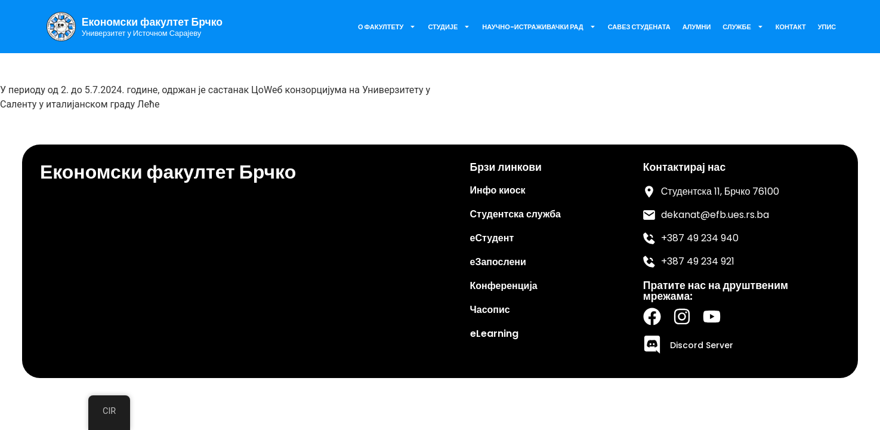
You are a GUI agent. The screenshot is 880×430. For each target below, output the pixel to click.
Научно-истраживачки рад (538, 26)
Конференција (504, 286)
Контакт (791, 27)
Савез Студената (639, 27)
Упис (827, 27)
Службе (742, 26)
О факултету (387, 26)
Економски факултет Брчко (152, 22)
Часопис (490, 310)
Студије (449, 26)
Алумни (697, 27)
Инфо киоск (498, 190)
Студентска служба (515, 214)
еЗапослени (498, 262)
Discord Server (701, 345)
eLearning (494, 333)
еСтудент (492, 238)
